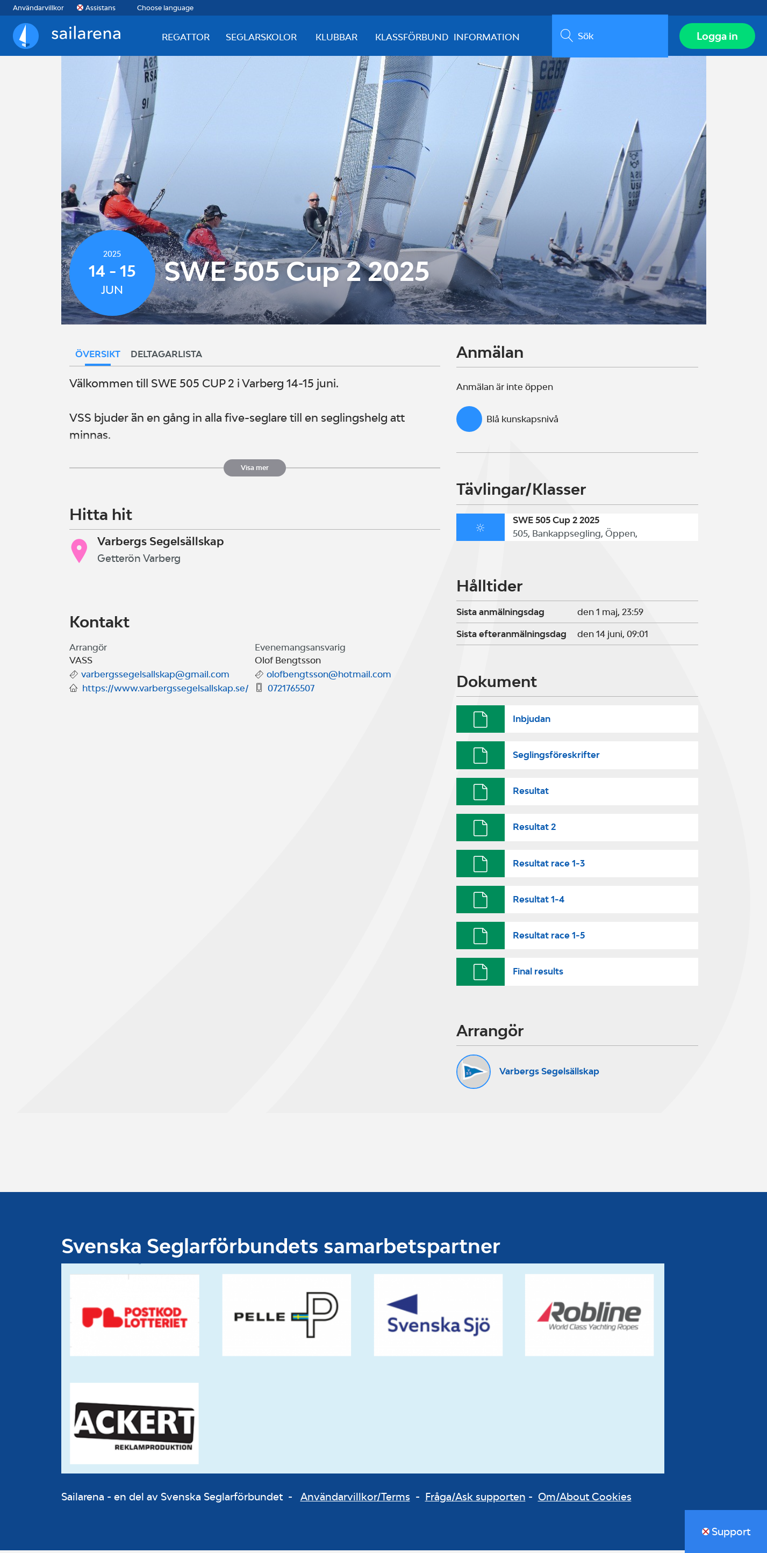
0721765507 (291, 690)
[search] (608, 37)
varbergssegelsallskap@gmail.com (155, 676)
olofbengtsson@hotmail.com (329, 676)
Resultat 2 (534, 829)
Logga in (716, 37)
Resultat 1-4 (538, 902)
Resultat (531, 793)
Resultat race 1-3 (549, 865)
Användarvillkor (38, 8)
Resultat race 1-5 (549, 938)
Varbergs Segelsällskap (549, 1073)
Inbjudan (531, 721)
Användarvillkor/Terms (355, 1499)
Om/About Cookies (585, 1499)
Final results (538, 974)
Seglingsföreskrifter (556, 757)
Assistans (100, 8)
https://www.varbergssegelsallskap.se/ (165, 690)
